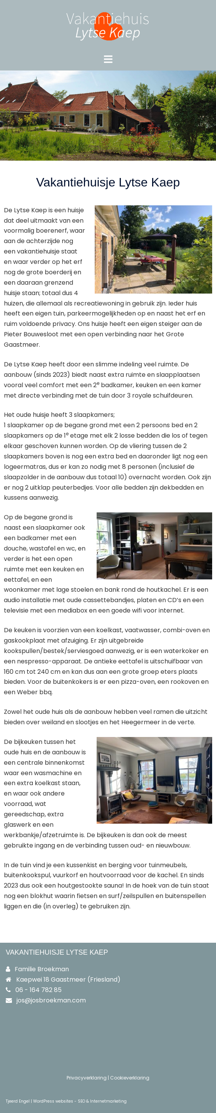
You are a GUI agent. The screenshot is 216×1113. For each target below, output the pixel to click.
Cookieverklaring (129, 1077)
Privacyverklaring (87, 1077)
